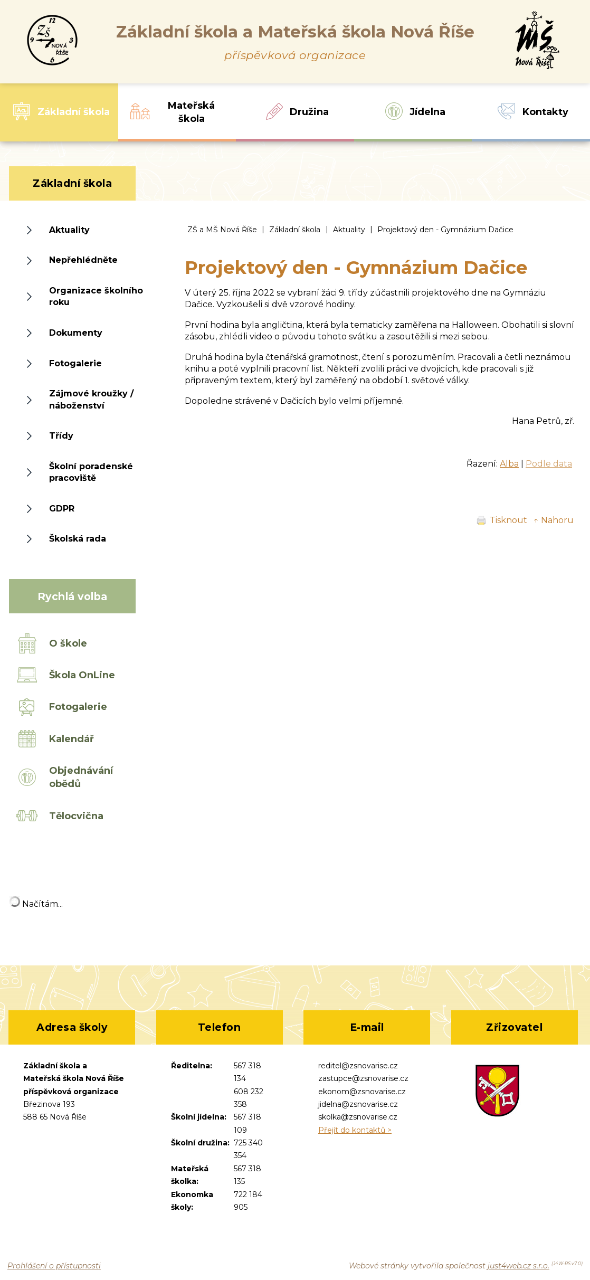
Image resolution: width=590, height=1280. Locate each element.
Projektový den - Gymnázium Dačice (445, 229)
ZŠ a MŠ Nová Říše (222, 229)
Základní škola (294, 229)
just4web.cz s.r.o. (518, 1265)
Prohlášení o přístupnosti (54, 1265)
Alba (509, 464)
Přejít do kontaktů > (355, 1130)
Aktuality (349, 229)
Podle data (549, 464)
